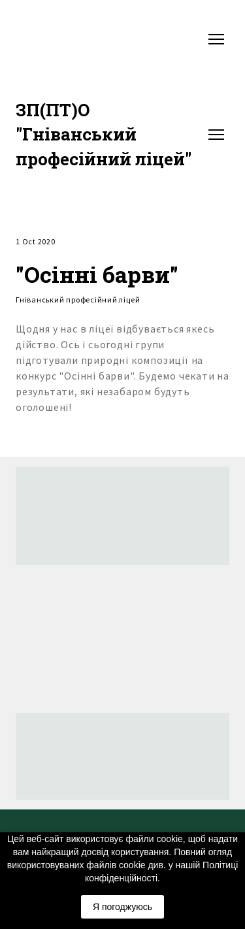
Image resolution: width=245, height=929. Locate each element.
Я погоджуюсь (122, 907)
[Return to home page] (109, 134)
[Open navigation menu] (216, 39)
